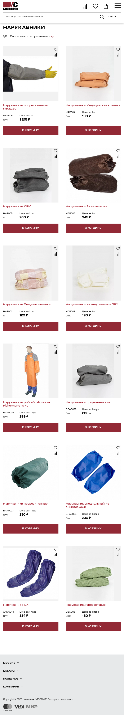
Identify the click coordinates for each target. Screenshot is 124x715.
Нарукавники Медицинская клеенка (93, 105)
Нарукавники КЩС (17, 206)
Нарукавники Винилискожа (86, 206)
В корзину (30, 130)
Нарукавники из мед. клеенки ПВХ (92, 304)
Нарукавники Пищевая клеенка (26, 304)
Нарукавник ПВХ (15, 605)
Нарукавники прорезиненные (88, 402)
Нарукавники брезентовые (86, 605)
